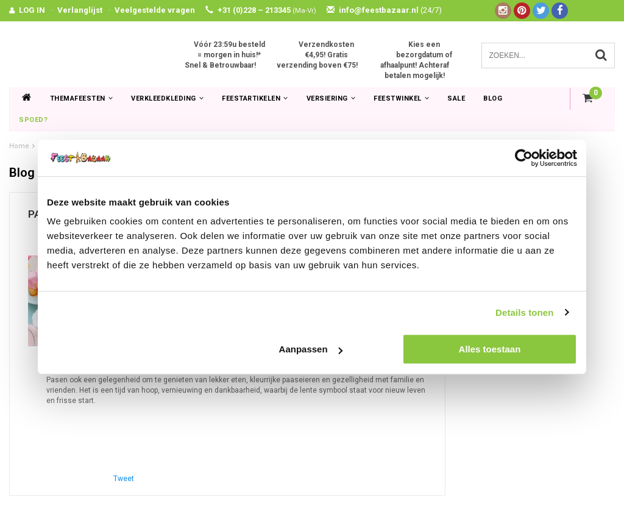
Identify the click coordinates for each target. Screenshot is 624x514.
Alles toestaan (490, 349)
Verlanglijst (79, 10)
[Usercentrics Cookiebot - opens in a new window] (523, 158)
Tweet (123, 478)
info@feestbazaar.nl (384, 10)
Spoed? (33, 120)
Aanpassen (310, 349)
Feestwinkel (401, 98)
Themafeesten (81, 98)
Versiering (331, 98)
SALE (456, 98)
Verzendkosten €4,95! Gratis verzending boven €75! (317, 55)
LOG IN (32, 10)
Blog (492, 98)
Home (19, 146)
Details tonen (524, 312)
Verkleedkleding (167, 98)
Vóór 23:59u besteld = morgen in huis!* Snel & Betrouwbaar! (225, 55)
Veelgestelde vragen (155, 10)
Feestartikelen (255, 98)
